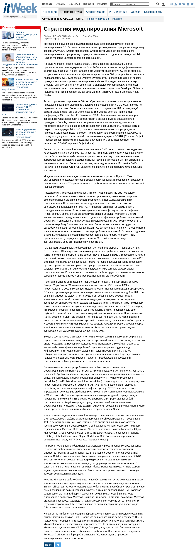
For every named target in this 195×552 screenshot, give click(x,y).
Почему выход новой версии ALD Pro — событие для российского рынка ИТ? (19, 109)
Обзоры (61, 4)
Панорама (8, 27)
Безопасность (153, 11)
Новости (47, 4)
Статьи (80, 18)
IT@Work (88, 4)
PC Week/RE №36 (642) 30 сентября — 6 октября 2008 (71, 36)
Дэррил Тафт (50, 38)
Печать (49, 545)
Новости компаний (98, 18)
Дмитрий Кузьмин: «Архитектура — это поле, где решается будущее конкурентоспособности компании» (20, 59)
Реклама (102, 4)
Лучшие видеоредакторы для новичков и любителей (26, 36)
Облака (135, 11)
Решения (117, 18)
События (74, 4)
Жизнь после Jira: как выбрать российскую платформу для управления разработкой (20, 84)
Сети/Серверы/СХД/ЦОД (15, 16)
